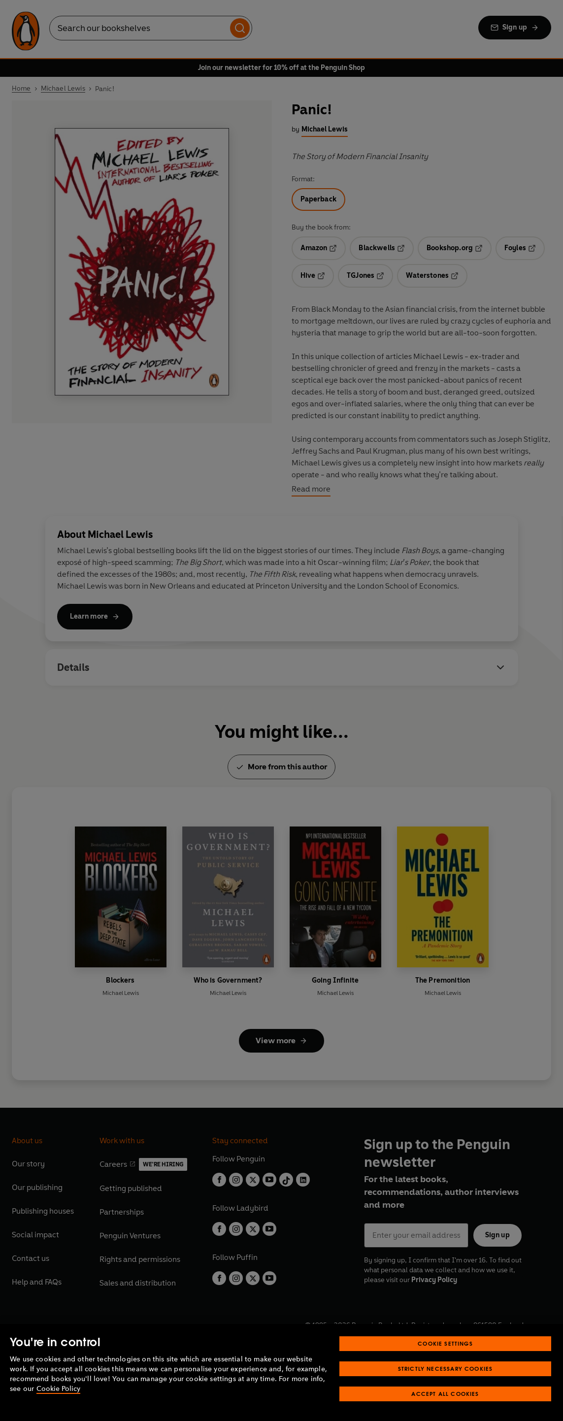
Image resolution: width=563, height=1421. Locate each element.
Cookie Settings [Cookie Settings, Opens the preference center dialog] (445, 1343)
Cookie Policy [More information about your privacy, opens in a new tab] (58, 1389)
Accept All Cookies (445, 1393)
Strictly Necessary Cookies (445, 1368)
